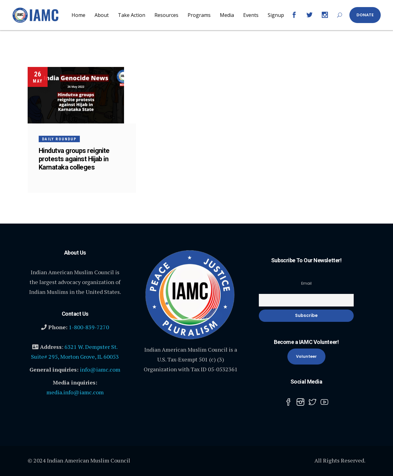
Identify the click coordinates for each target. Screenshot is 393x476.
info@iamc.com (100, 369)
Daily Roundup (59, 139)
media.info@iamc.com (75, 392)
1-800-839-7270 (89, 327)
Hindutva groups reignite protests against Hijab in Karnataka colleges (74, 159)
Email (306, 283)
